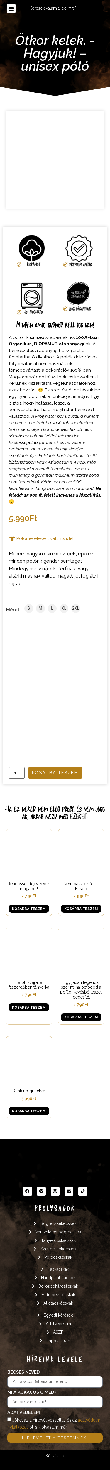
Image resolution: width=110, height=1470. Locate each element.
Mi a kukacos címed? (31, 1392)
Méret (12, 610)
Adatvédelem (23, 1412)
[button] (11, 8)
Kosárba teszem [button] (29, 909)
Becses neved (23, 1372)
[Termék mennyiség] (17, 773)
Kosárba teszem (55, 772)
